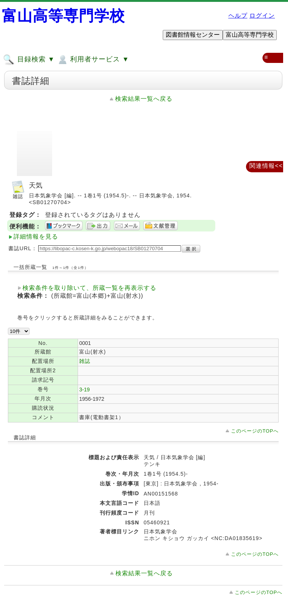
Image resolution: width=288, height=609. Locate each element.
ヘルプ (238, 15)
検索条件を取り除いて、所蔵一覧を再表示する (89, 288)
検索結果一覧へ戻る (143, 99)
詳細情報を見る (36, 236)
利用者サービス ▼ (93, 59)
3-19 (84, 390)
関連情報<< (266, 166)
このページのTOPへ (255, 431)
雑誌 (84, 361)
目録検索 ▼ (29, 59)
